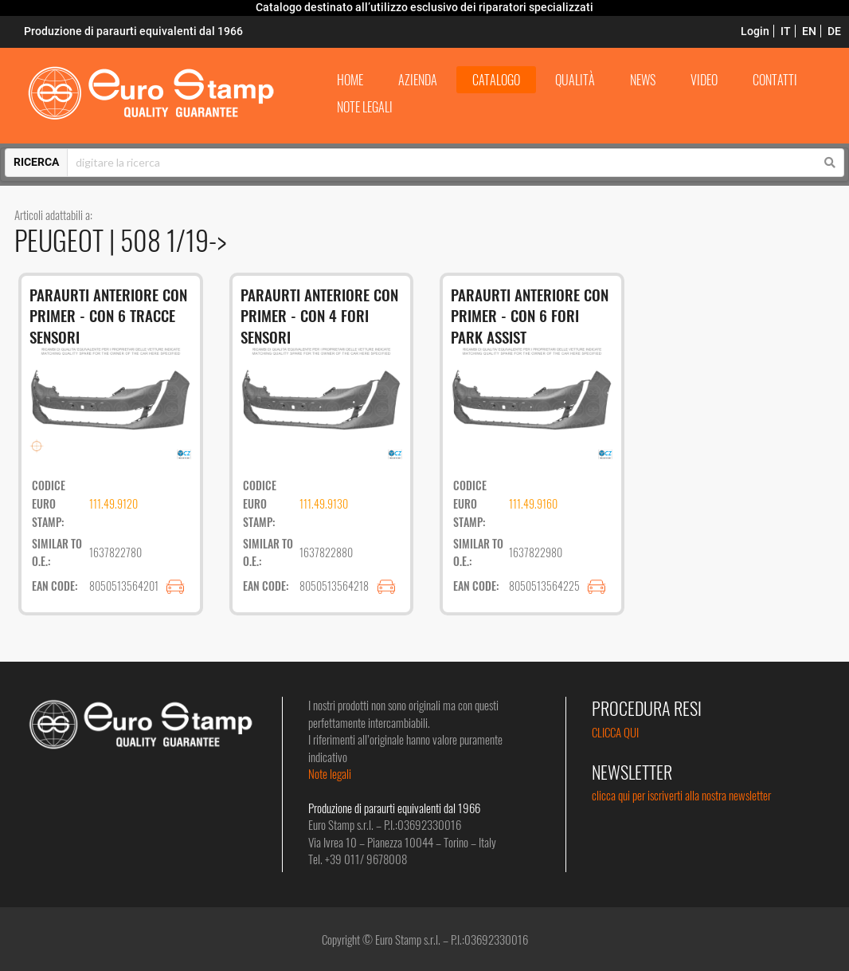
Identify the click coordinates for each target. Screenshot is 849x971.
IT (786, 31)
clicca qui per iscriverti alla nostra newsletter (681, 795)
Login (755, 31)
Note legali (329, 773)
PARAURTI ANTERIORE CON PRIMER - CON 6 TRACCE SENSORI (108, 315)
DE (834, 31)
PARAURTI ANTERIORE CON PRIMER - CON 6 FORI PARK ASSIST (529, 315)
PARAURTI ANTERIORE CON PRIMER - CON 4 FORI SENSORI (319, 315)
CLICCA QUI (615, 732)
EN (809, 31)
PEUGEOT (61, 239)
